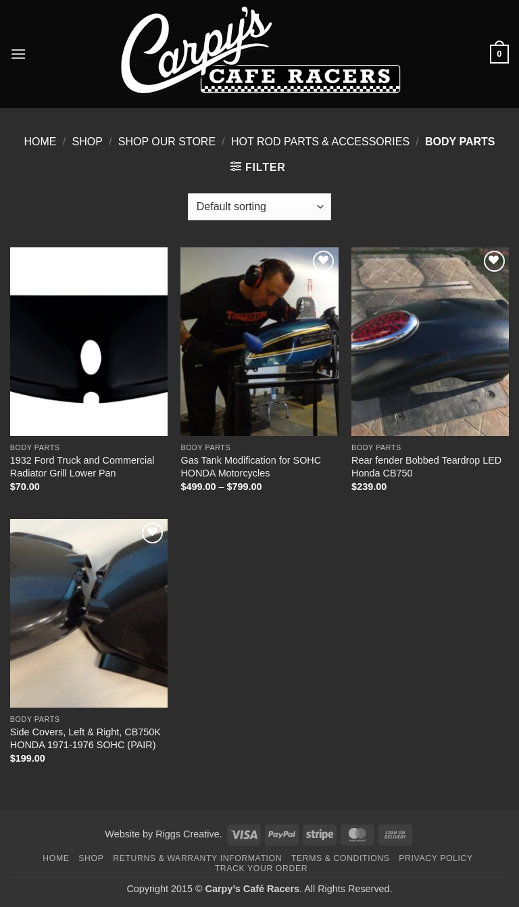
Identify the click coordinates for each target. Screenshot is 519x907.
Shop (87, 141)
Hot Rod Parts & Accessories (320, 141)
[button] (18, 53)
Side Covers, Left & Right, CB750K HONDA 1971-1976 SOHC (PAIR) (85, 738)
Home (40, 141)
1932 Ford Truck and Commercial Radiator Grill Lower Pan (82, 467)
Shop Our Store (167, 141)
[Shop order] (259, 206)
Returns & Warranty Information (197, 858)
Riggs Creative (187, 834)
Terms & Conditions (340, 858)
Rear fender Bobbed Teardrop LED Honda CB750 (426, 467)
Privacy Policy (435, 858)
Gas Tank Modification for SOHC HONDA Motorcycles (250, 467)
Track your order (261, 868)
